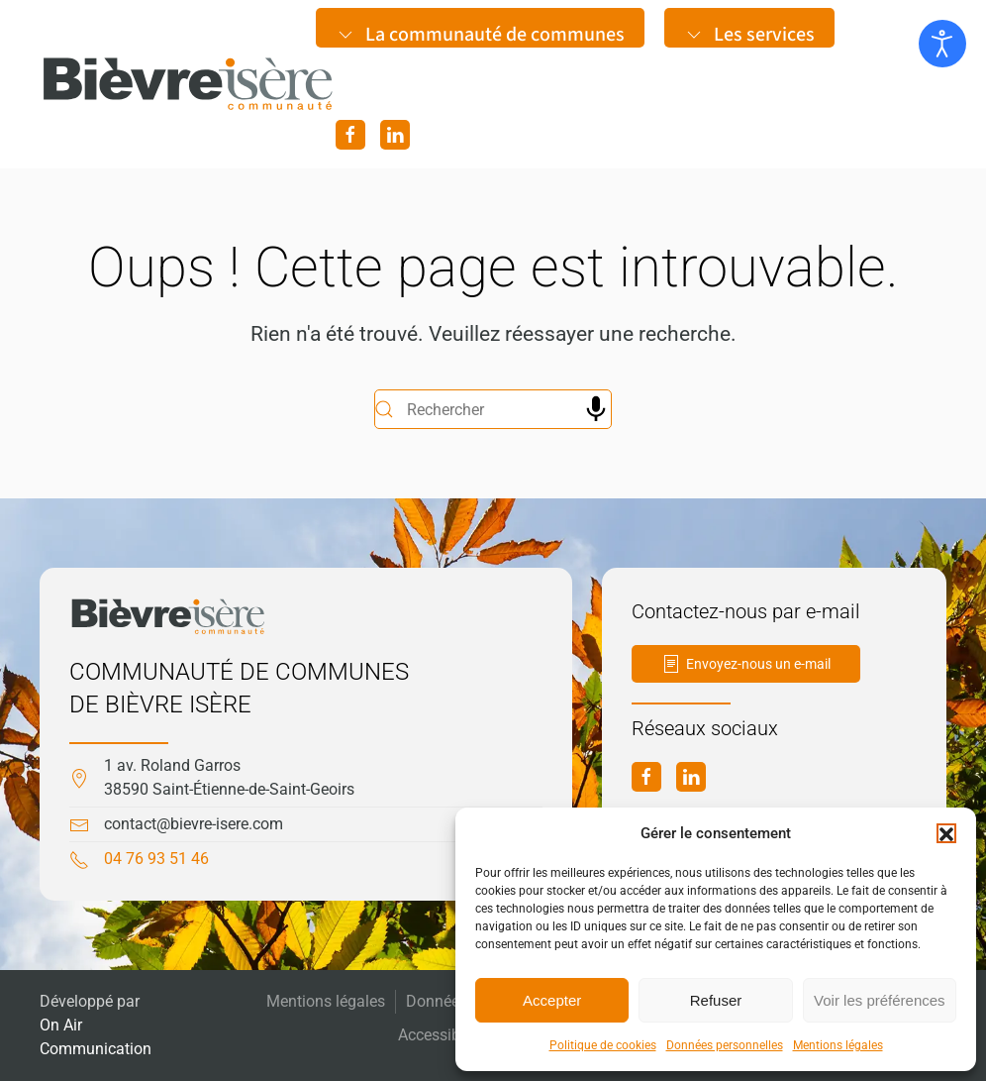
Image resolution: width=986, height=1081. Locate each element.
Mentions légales (838, 1045)
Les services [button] (749, 35)
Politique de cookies (602, 1045)
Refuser (716, 1000)
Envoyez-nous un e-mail (746, 664)
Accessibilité (441, 1035)
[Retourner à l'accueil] (188, 84)
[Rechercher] (493, 409)
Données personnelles (724, 1045)
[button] (946, 833)
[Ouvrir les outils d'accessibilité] (942, 43)
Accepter (552, 1000)
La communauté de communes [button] (480, 35)
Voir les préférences (879, 1000)
